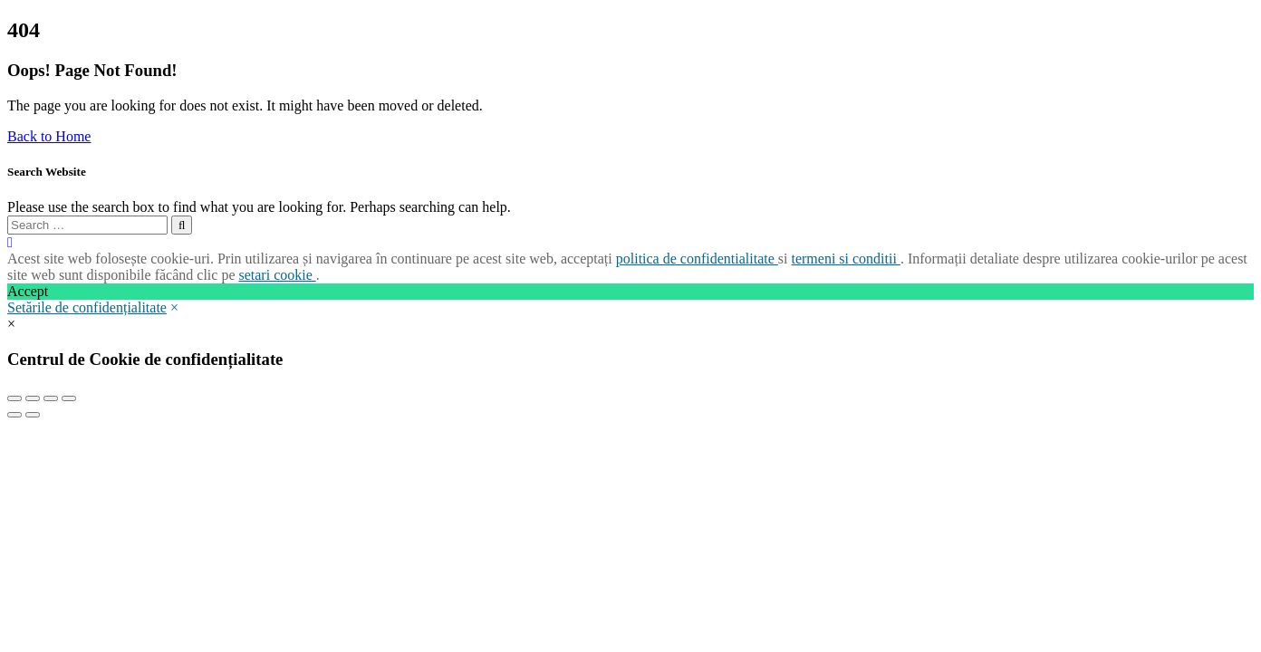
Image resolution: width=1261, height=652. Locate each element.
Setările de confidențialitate (87, 307)
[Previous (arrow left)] (14, 414)
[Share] (32, 398)
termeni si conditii (845, 258)
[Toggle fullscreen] (50, 398)
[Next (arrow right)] (32, 414)
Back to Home (49, 136)
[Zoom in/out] (69, 398)
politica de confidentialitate (697, 258)
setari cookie (276, 275)
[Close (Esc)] (14, 398)
